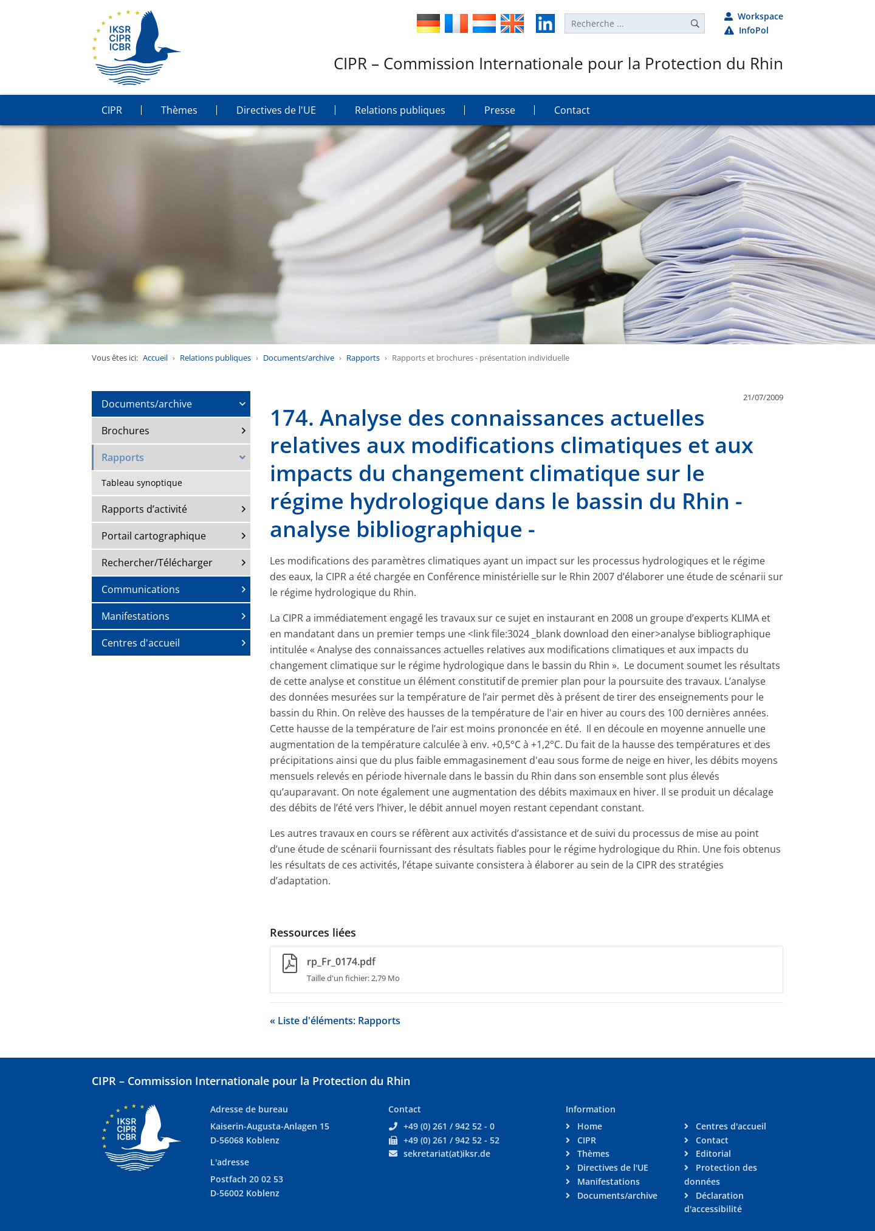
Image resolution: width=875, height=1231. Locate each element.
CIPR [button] (111, 110)
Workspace (753, 16)
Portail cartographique (153, 536)
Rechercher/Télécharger (157, 562)
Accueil (155, 357)
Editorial (712, 1153)
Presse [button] (499, 110)
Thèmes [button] (179, 110)
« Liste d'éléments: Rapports (335, 1020)
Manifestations (135, 616)
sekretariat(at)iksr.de (446, 1153)
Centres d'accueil (140, 643)
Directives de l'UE (611, 1167)
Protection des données (720, 1174)
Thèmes (592, 1153)
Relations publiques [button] (400, 110)
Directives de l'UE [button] (276, 110)
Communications (140, 589)
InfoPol (746, 30)
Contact (711, 1140)
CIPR (585, 1140)
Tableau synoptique (141, 482)
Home (588, 1126)
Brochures (125, 430)
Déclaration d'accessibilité (714, 1202)
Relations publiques (215, 357)
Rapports (363, 357)
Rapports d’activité (144, 509)
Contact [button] (572, 110)
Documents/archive (298, 357)
